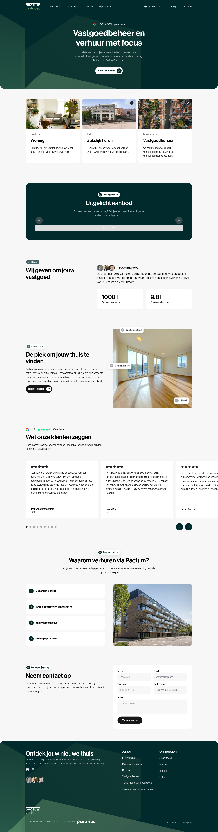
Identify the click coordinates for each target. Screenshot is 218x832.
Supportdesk (105, 6)
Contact (188, 6)
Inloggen (175, 6)
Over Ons (89, 6)
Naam (126, 677)
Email (155, 677)
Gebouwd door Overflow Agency (179, 822)
